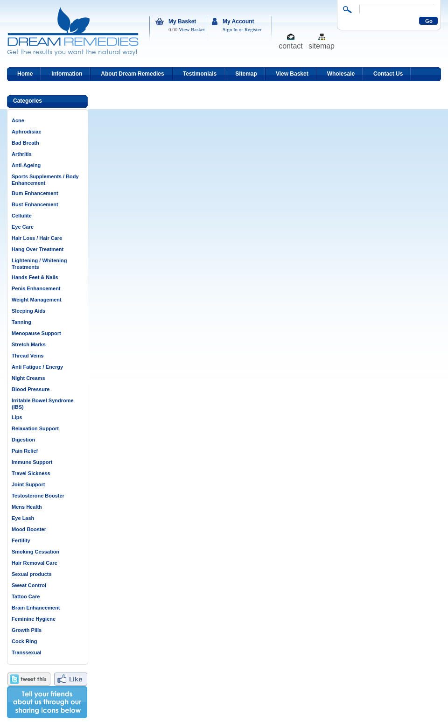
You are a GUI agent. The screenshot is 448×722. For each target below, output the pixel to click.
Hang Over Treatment (37, 249)
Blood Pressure (30, 389)
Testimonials (200, 73)
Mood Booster (29, 529)
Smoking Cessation (35, 551)
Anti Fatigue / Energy (37, 367)
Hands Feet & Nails (35, 277)
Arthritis (22, 154)
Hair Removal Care (34, 563)
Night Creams (28, 378)
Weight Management (37, 299)
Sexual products (32, 574)
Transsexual (27, 652)
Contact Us (388, 73)
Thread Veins (27, 355)
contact (291, 45)
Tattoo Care (26, 596)
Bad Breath (25, 143)
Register (253, 29)
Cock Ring (24, 641)
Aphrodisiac (27, 131)
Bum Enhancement (35, 193)
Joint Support (28, 484)
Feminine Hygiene (34, 619)
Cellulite (22, 215)
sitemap (321, 45)
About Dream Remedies (132, 73)
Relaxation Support (35, 428)
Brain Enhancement (36, 607)
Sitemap (246, 73)
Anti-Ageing (26, 165)
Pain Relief (25, 451)
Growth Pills (27, 630)
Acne (18, 120)
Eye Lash (23, 518)
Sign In (230, 29)
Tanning (21, 322)
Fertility (21, 540)
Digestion (23, 439)
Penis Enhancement (36, 288)
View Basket (192, 29)
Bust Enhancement (35, 204)
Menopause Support (36, 333)
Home (25, 73)
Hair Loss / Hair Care (37, 238)
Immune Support (32, 462)
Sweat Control (29, 585)
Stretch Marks (29, 344)
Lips (17, 417)
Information (66, 73)
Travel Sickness (31, 473)
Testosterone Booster (38, 495)
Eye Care (23, 227)
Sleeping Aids (28, 311)
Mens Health (27, 507)
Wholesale (341, 73)
